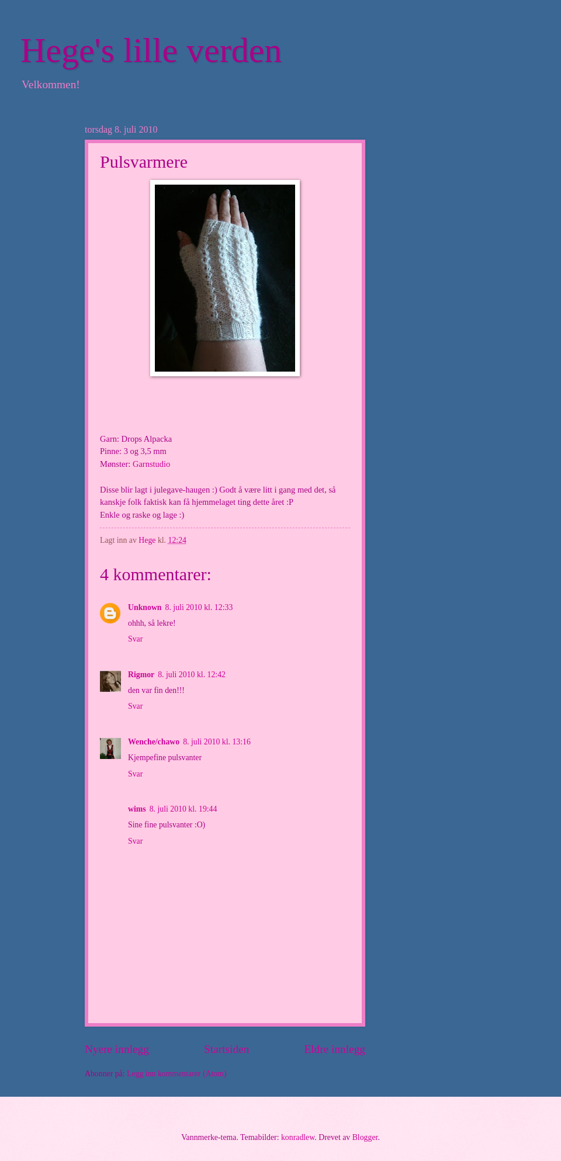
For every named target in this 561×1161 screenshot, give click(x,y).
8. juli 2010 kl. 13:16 (217, 741)
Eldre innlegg (334, 1049)
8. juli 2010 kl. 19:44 (183, 809)
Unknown (145, 607)
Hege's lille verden (151, 50)
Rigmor (141, 674)
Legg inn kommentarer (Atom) (177, 1073)
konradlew (297, 1137)
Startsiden (226, 1049)
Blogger (365, 1137)
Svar (135, 639)
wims (137, 809)
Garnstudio (151, 464)
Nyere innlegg (117, 1049)
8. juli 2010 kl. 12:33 (199, 607)
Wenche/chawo (153, 741)
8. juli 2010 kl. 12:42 (192, 674)
